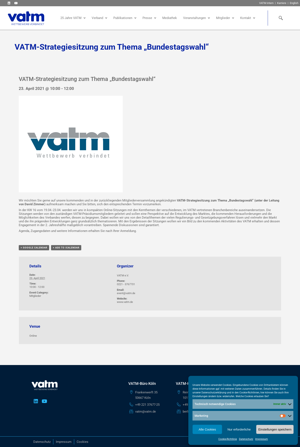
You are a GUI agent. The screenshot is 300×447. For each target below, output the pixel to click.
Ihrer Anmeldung (124, 231)
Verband (99, 18)
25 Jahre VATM (72, 18)
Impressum (261, 439)
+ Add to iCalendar (66, 247)
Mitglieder (225, 18)
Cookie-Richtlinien (249, 392)
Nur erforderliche (239, 429)
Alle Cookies (207, 429)
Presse (149, 18)
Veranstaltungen (196, 18)
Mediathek (169, 18)
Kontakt (247, 18)
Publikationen (124, 18)
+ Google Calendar (34, 247)
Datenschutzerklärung (213, 392)
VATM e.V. (123, 275)
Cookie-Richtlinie (227, 439)
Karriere (281, 3)
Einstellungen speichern (274, 429)
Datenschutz (246, 439)
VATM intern (266, 3)
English (294, 3)
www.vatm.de (125, 301)
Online (33, 335)
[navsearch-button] (280, 18)
